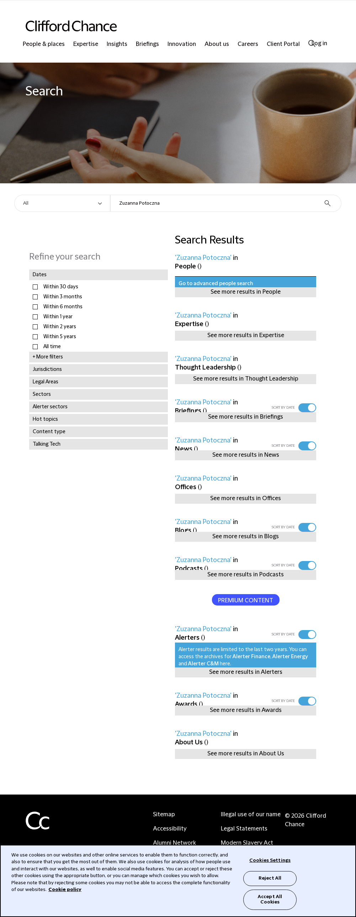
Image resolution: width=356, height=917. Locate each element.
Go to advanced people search (216, 284)
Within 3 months (62, 297)
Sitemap (164, 814)
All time (52, 347)
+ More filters (48, 357)
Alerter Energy (290, 657)
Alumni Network (174, 843)
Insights (117, 44)
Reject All (270, 878)
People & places (44, 44)
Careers (248, 44)
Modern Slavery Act (247, 843)
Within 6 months (63, 307)
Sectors (42, 394)
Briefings (147, 44)
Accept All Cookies (270, 899)
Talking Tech (46, 444)
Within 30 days (60, 287)
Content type (49, 432)
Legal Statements (244, 829)
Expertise (85, 44)
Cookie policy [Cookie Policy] (64, 889)
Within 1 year (58, 317)
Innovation (182, 44)
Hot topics (45, 419)
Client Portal (283, 44)
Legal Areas (45, 382)
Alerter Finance (251, 657)
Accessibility (170, 829)
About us (216, 44)
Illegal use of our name (251, 814)
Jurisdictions (47, 369)
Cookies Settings (270, 860)
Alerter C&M (203, 664)
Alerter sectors (50, 407)
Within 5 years (59, 337)
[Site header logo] (164, 25)
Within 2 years (59, 327)
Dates (40, 275)
